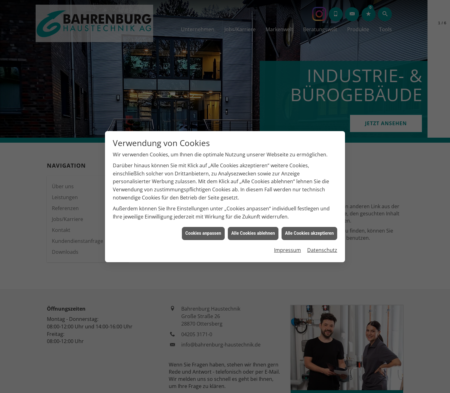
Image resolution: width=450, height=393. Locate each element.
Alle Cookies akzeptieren (309, 230)
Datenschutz (322, 247)
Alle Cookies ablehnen (253, 230)
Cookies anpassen (203, 230)
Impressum (287, 247)
